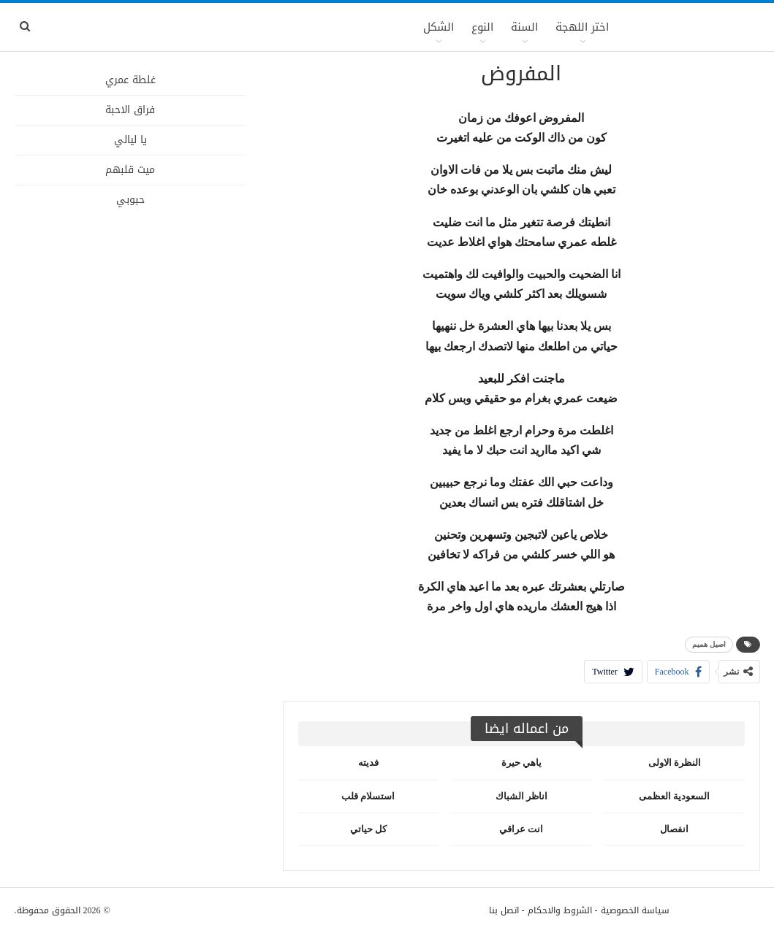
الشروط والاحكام (560, 910)
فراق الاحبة (130, 110)
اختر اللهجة (582, 27)
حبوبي (130, 200)
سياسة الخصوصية (635, 910)
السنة (524, 27)
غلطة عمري (130, 80)
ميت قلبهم (130, 170)
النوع (482, 27)
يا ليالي (130, 140)
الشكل (438, 27)
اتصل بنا (504, 910)
